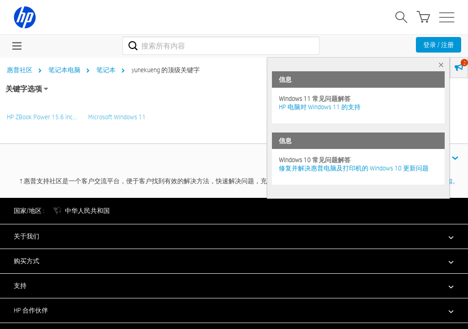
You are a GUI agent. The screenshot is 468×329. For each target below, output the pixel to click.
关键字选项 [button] (23, 89)
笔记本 (106, 70)
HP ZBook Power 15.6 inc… (42, 117)
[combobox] (220, 46)
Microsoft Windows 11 (117, 117)
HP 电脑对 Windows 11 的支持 (320, 107)
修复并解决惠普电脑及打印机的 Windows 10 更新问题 (354, 168)
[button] (234, 236)
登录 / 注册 (438, 45)
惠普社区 (19, 70)
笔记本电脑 (64, 70)
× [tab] (441, 64)
